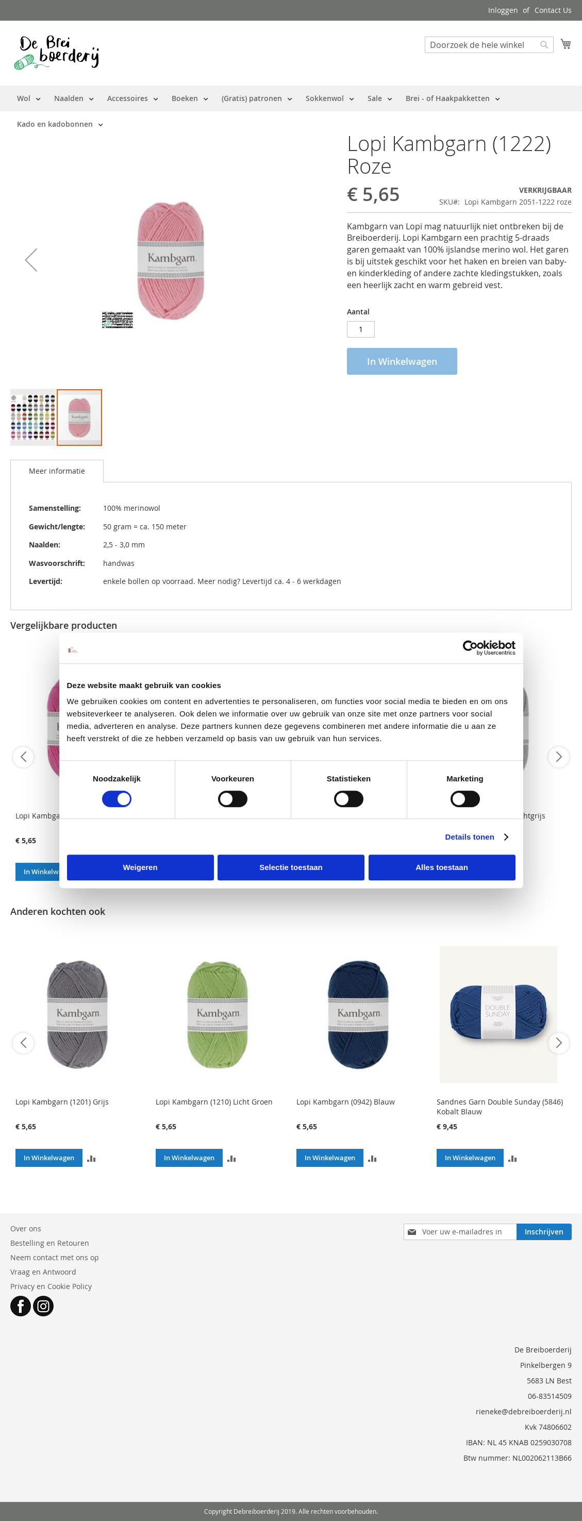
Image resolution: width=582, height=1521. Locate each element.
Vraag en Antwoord (43, 1272)
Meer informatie (57, 471)
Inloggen (503, 10)
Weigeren (140, 867)
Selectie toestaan (291, 867)
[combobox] (489, 45)
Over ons (25, 1228)
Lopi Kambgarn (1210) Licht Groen (214, 1102)
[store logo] (56, 52)
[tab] (57, 471)
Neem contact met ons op (54, 1257)
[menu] (291, 111)
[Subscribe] (544, 1232)
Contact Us (553, 10)
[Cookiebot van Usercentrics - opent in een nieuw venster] (470, 648)
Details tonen (469, 836)
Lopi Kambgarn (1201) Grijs (62, 1102)
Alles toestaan (441, 867)
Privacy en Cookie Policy (51, 1286)
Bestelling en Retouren (49, 1243)
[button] (31, 260)
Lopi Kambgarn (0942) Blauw (345, 1102)
